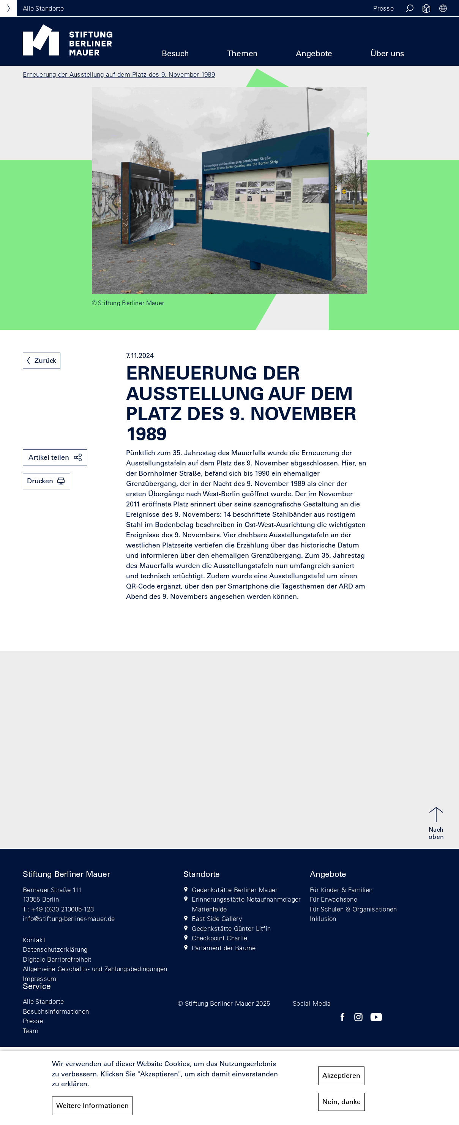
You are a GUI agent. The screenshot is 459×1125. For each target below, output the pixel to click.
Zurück (45, 360)
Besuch (175, 53)
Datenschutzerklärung (55, 949)
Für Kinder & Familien (341, 890)
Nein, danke (341, 1104)
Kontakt (34, 940)
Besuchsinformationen (56, 1011)
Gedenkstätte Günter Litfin (231, 928)
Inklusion (323, 918)
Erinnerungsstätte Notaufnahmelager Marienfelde (246, 904)
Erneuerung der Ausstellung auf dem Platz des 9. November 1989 (119, 74)
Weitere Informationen (92, 1108)
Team (30, 1031)
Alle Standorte (43, 1001)
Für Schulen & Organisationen (353, 909)
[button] (409, 8)
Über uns (387, 53)
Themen (242, 53)
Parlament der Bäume (224, 948)
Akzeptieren (341, 1078)
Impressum (39, 979)
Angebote (314, 53)
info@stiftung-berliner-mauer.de (69, 918)
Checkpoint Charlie (219, 938)
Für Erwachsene (333, 899)
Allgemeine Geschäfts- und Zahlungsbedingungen (95, 969)
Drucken (40, 481)
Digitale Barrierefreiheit (57, 959)
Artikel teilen (48, 457)
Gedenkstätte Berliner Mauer (235, 890)
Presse (383, 8)
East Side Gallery (217, 918)
